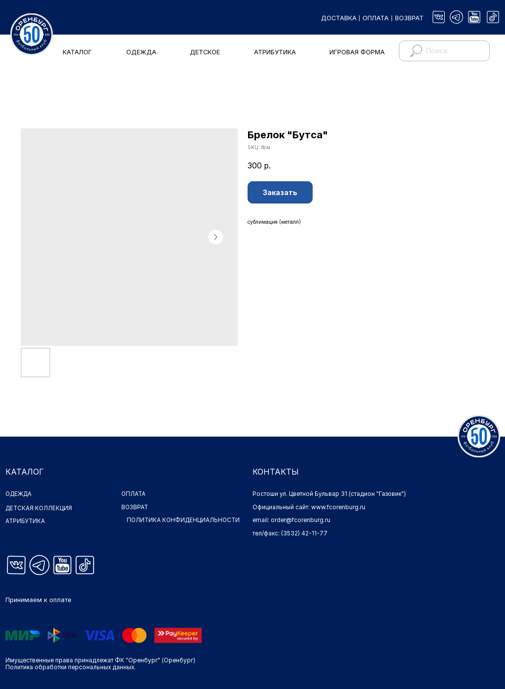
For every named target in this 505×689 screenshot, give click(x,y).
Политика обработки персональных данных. (70, 667)
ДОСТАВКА (339, 18)
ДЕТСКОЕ (205, 52)
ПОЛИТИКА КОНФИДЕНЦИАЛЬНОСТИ (166, 523)
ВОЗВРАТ (409, 18)
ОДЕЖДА (141, 52)
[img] (439, 17)
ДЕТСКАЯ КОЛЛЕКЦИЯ (38, 508)
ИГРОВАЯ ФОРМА (357, 52)
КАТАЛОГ (77, 52)
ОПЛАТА (375, 18)
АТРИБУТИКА (275, 52)
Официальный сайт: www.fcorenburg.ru (308, 507)
